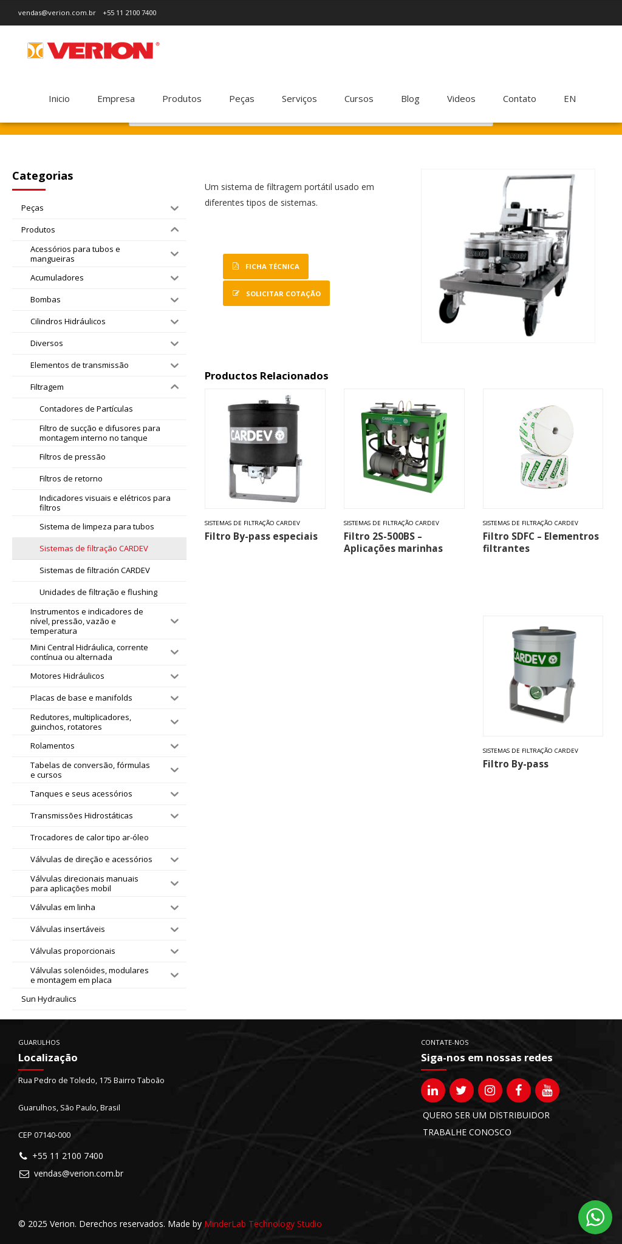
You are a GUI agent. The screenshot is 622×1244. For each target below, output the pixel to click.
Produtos (182, 98)
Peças (242, 98)
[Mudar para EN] (570, 98)
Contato (519, 98)
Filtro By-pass (516, 764)
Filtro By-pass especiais (261, 536)
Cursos (359, 98)
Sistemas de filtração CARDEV (252, 523)
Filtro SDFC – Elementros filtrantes (541, 542)
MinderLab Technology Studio (263, 1223)
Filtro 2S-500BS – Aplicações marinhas (393, 542)
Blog (410, 98)
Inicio (59, 98)
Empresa (116, 98)
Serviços (299, 98)
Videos (461, 98)
